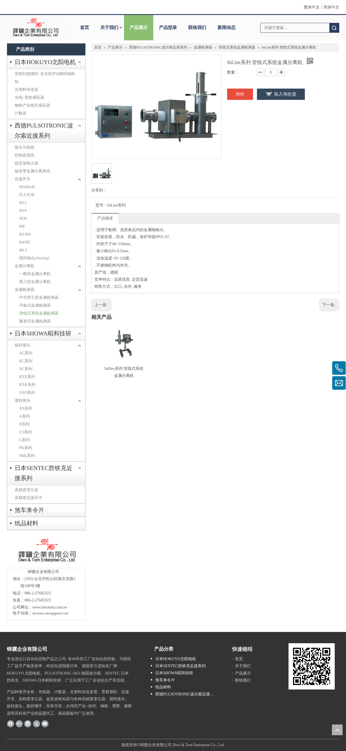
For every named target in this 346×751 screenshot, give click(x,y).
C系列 (24, 440)
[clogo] (36, 28)
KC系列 (25, 361)
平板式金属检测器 (35, 305)
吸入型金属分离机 (35, 282)
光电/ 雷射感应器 (29, 97)
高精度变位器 (26, 490)
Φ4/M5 (25, 242)
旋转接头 (22, 345)
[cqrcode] (312, 666)
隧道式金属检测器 (35, 321)
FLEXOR (26, 195)
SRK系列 (27, 456)
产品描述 (105, 218)
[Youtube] (44, 723)
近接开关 (22, 179)
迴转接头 (22, 400)
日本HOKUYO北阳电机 (45, 62)
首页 (84, 27)
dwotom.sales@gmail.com (50, 613)
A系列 (24, 416)
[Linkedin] (27, 723)
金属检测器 (24, 289)
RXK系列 (27, 385)
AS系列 (25, 408)
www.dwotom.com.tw (49, 607)
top (337, 729)
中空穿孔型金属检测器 (39, 297)
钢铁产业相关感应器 (32, 105)
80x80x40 (27, 187)
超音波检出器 (26, 163)
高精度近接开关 (28, 498)
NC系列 (25, 369)
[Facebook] (10, 723)
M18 (22, 210)
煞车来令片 (29, 510)
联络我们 (197, 27)
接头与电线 (24, 147)
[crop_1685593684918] (46, 550)
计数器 (20, 113)
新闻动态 (227, 27)
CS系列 (25, 432)
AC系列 (25, 353)
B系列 (24, 424)
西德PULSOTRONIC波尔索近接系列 (44, 130)
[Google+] (19, 723)
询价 (240, 94)
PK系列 (25, 448)
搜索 (334, 27)
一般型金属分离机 (35, 274)
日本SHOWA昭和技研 (43, 333)
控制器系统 (24, 155)
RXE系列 (27, 377)
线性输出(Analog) (34, 258)
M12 (22, 203)
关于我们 (109, 27)
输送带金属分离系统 (32, 171)
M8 (22, 226)
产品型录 (168, 27)
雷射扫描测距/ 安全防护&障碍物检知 (45, 78)
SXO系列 (27, 392)
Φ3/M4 (25, 234)
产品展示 (139, 27)
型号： (101, 205)
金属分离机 (24, 266)
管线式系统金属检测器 (39, 313)
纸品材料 (26, 523)
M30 (22, 218)
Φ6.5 (23, 250)
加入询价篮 (285, 94)
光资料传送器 (26, 89)
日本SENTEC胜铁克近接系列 (43, 473)
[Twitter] (36, 723)
